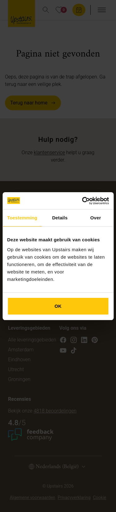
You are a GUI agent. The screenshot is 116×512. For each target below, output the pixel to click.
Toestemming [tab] (22, 217)
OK (58, 306)
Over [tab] (95, 217)
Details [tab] (59, 217)
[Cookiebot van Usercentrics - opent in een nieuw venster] (82, 201)
